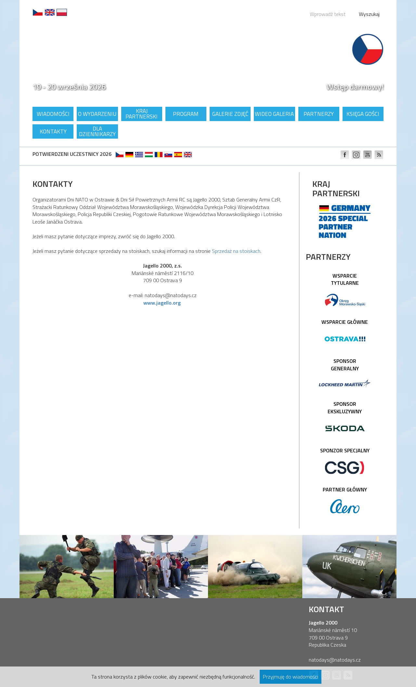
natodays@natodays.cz (335, 660)
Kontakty (53, 131)
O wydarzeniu (97, 114)
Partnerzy (319, 114)
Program (186, 114)
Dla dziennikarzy (97, 131)
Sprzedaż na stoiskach (236, 251)
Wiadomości (53, 114)
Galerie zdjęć (230, 114)
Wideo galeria (274, 114)
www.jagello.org (162, 303)
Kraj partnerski (141, 114)
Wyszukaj (369, 14)
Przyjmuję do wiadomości (290, 676)
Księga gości (362, 114)
